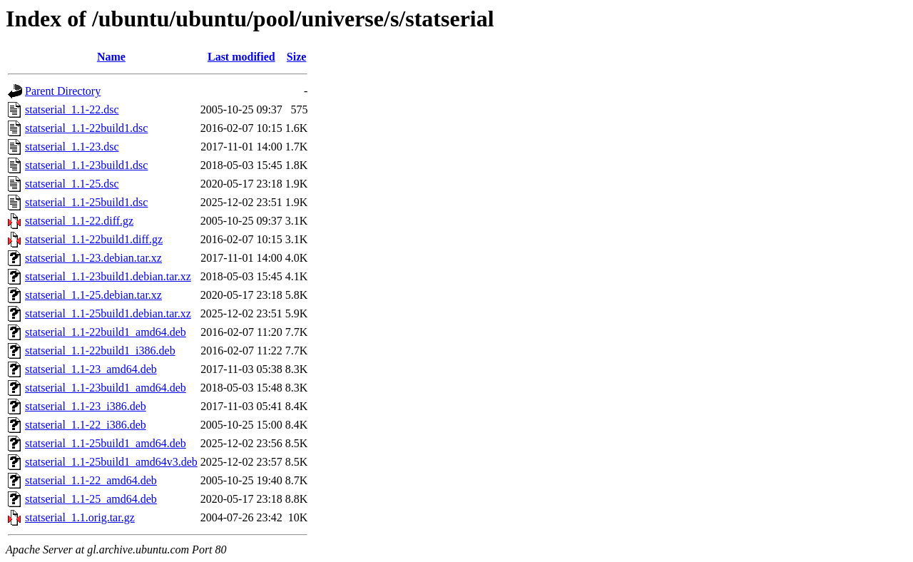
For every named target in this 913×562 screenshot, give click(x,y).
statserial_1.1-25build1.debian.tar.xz (108, 313)
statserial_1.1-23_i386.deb (85, 406)
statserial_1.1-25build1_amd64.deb (105, 443)
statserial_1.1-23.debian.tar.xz (93, 258)
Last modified (241, 57)
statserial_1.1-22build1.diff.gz (94, 239)
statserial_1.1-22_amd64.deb (91, 480)
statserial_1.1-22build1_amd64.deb (105, 332)
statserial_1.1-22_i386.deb (85, 425)
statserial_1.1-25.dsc (72, 184)
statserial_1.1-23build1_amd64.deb (105, 388)
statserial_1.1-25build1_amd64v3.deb (111, 462)
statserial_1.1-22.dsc (72, 109)
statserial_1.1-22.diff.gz (79, 221)
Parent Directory (63, 91)
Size (297, 57)
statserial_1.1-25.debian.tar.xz (93, 295)
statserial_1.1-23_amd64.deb (91, 369)
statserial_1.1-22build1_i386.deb (100, 350)
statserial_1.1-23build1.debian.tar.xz (108, 276)
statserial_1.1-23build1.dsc (86, 165)
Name (111, 57)
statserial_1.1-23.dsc (72, 146)
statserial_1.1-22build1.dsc (86, 128)
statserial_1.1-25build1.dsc (86, 202)
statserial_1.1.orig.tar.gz (80, 517)
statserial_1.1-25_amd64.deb (91, 499)
